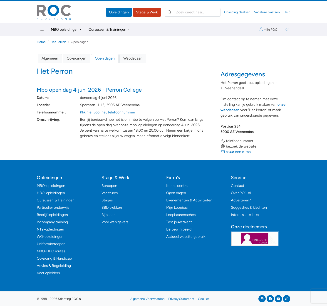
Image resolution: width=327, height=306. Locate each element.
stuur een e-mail (236, 152)
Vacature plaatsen (267, 12)
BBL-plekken (112, 207)
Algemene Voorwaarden (147, 299)
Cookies (204, 299)
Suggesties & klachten (249, 207)
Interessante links (245, 215)
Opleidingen (119, 12)
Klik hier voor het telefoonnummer (107, 112)
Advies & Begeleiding (54, 265)
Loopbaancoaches (181, 215)
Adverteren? (241, 200)
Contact (237, 185)
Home (41, 42)
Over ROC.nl (241, 193)
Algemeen (50, 58)
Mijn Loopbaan (178, 207)
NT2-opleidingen (50, 229)
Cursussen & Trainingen (107, 29)
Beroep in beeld (178, 229)
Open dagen (105, 58)
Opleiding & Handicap (54, 258)
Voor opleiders (48, 273)
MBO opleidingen (65, 29)
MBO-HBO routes (51, 251)
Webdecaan (132, 58)
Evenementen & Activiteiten (189, 200)
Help (286, 12)
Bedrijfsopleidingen (52, 215)
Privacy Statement (181, 299)
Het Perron (58, 42)
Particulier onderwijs (53, 207)
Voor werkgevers (115, 222)
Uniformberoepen (51, 244)
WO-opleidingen (50, 236)
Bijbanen (109, 215)
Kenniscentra (177, 185)
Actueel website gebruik (186, 236)
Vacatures (110, 193)
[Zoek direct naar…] (192, 12)
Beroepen (109, 185)
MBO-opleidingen (51, 185)
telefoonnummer (236, 141)
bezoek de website (238, 146)
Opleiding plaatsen (237, 12)
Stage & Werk (147, 12)
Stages (107, 200)
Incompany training (52, 222)
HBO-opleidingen (51, 193)
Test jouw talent (179, 222)
